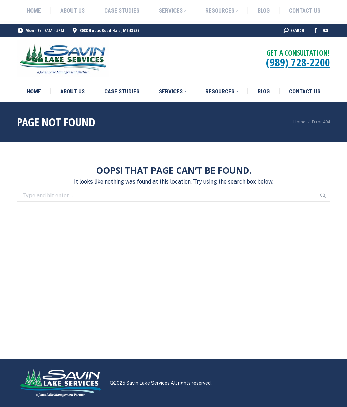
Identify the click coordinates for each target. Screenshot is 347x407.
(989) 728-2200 (298, 62)
